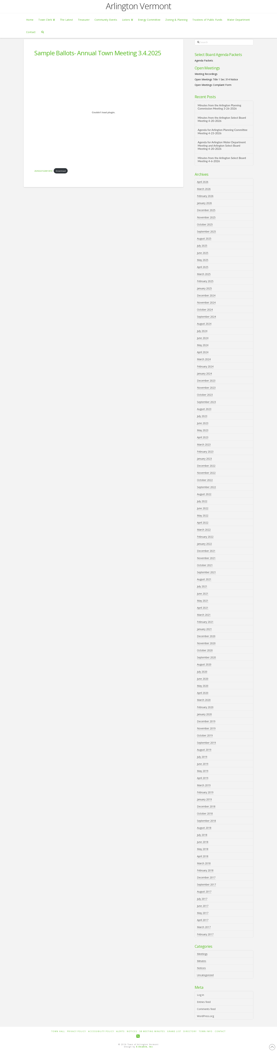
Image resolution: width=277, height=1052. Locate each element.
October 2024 (205, 309)
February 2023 (205, 451)
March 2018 (204, 863)
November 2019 (206, 728)
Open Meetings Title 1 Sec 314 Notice (216, 79)
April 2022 (202, 522)
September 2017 (206, 884)
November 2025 (206, 217)
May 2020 (202, 685)
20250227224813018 (43, 171)
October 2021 (205, 565)
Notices (201, 968)
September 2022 (206, 487)
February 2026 (205, 196)
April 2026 (202, 182)
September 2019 (206, 742)
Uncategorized (205, 975)
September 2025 (206, 231)
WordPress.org (205, 1016)
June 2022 (202, 508)
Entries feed (204, 1002)
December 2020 (206, 636)
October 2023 (205, 394)
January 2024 (204, 373)
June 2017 (202, 906)
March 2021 (204, 614)
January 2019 (204, 799)
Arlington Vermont (138, 6)
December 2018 (206, 806)
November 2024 (206, 302)
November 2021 (206, 558)
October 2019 (205, 735)
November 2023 (206, 387)
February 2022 (205, 536)
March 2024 (204, 359)
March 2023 (204, 444)
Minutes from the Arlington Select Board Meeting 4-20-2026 (222, 119)
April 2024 (202, 352)
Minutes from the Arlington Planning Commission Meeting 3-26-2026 (219, 107)
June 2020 (202, 678)
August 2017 (204, 891)
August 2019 (204, 749)
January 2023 (204, 458)
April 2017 (202, 920)
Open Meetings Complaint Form (213, 85)
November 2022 (206, 472)
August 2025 (204, 238)
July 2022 (202, 501)
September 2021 (206, 572)
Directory (190, 1031)
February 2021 (205, 621)
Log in (200, 995)
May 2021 (202, 600)
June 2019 (202, 764)
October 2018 (205, 813)
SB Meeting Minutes (152, 1031)
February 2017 (205, 934)
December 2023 (206, 380)
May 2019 (202, 771)
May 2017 (202, 913)
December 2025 (206, 210)
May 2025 (202, 260)
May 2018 (202, 849)
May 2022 (202, 515)
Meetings (202, 954)
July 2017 (202, 898)
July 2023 (202, 416)
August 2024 (204, 323)
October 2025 (205, 224)
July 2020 (202, 671)
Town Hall (58, 1031)
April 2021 (202, 607)
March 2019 (204, 785)
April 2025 (202, 267)
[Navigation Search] (42, 32)
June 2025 (202, 253)
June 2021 (202, 593)
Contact (220, 1031)
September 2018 (206, 820)
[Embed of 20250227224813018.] (103, 112)
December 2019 (206, 721)
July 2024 (202, 331)
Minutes (201, 961)
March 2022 (204, 529)
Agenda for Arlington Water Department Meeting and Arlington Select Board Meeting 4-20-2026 (222, 145)
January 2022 (204, 543)
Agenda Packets (204, 60)
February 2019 (205, 792)
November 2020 (206, 643)
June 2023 (202, 423)
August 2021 (204, 579)
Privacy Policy (76, 1031)
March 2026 (204, 189)
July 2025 (202, 245)
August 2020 (204, 664)
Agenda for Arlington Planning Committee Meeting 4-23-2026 (222, 131)
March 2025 (204, 274)
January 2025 (204, 288)
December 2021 (206, 550)
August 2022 (204, 494)
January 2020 (204, 714)
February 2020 (205, 707)
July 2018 (202, 835)
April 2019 (202, 778)
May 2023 (202, 430)
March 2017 (204, 927)
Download (61, 171)
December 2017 (206, 877)
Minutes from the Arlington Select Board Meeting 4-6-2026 (222, 159)
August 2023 (204, 409)
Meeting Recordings (206, 74)
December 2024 (206, 295)
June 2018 (202, 842)
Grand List (174, 1031)
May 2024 (202, 345)
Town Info (206, 1031)
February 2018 (205, 870)
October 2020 (205, 650)
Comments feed (206, 1009)
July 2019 (202, 756)
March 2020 (204, 700)
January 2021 (204, 629)
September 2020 (206, 657)
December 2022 (206, 465)
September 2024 (206, 316)
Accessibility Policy (101, 1031)
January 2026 (204, 203)
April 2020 (202, 693)
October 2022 (205, 480)
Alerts (120, 1031)
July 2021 (202, 586)
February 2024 (205, 366)
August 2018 (204, 827)
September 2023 (206, 402)
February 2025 (205, 281)
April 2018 (202, 856)
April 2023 (202, 437)
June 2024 (202, 338)
